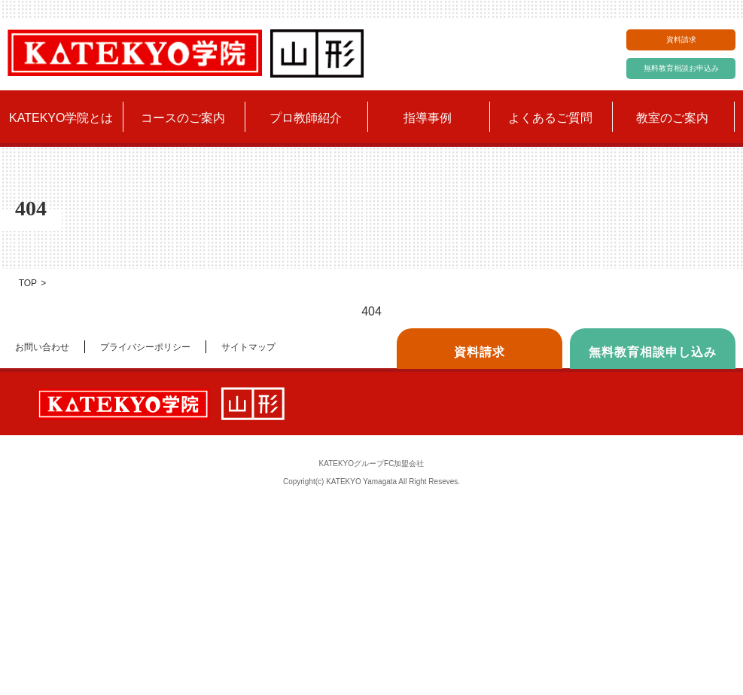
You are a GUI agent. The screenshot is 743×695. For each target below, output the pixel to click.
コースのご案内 (183, 117)
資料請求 (681, 39)
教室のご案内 (672, 117)
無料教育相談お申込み (681, 68)
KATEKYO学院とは (61, 117)
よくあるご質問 (550, 117)
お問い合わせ (42, 347)
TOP (28, 283)
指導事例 (427, 117)
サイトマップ (248, 347)
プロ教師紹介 (305, 117)
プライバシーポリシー (145, 347)
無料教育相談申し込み (653, 352)
